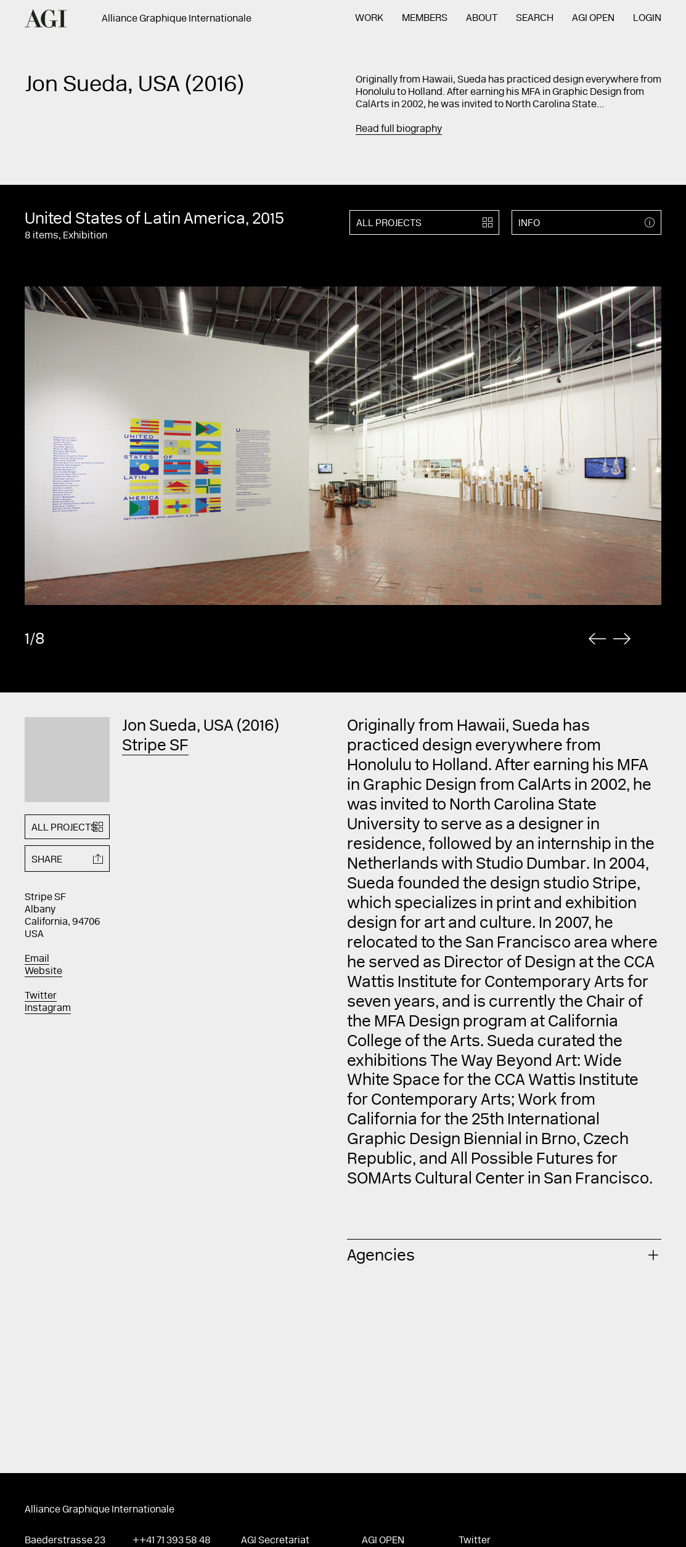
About (481, 18)
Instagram (48, 1008)
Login (647, 18)
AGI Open (593, 18)
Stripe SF (155, 747)
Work (369, 18)
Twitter (41, 996)
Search (534, 18)
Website (43, 972)
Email (37, 959)
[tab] (504, 1255)
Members (424, 18)
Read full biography (399, 129)
